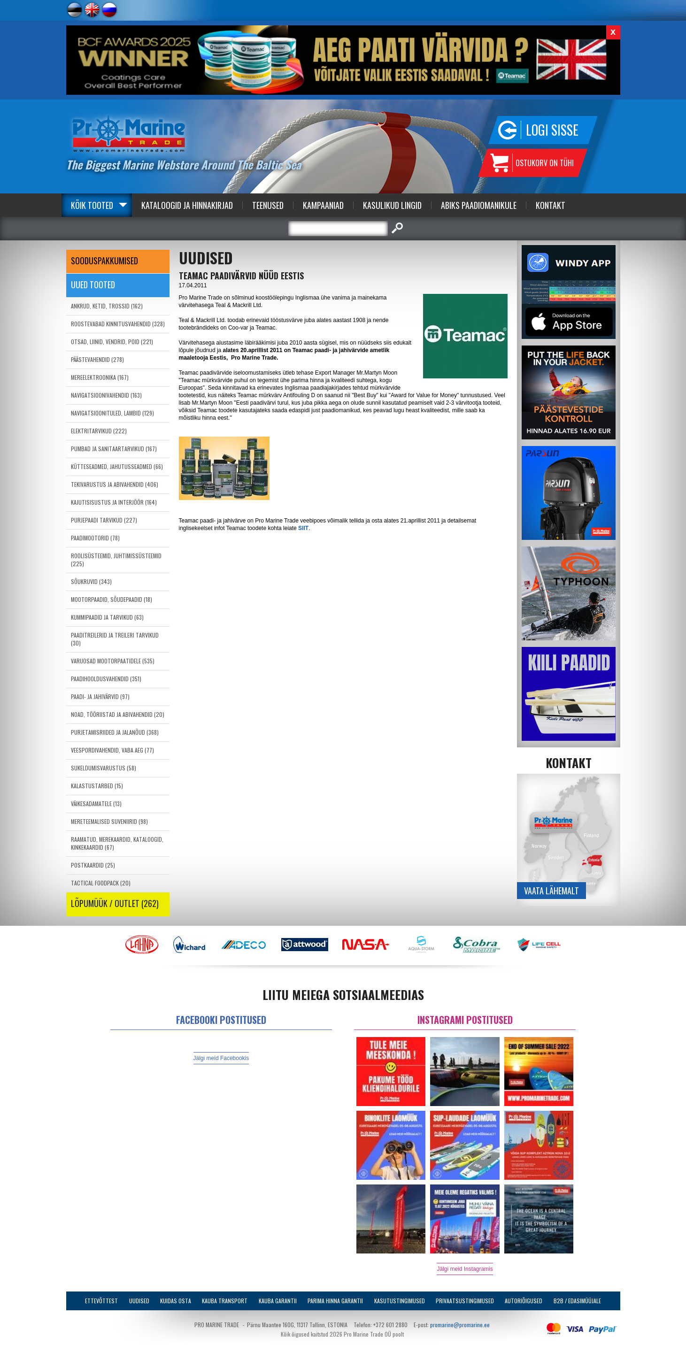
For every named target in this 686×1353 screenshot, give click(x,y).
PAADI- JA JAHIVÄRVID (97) (100, 696)
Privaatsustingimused (465, 1301)
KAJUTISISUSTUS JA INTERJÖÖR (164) (114, 502)
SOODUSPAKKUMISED (104, 260)
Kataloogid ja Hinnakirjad (187, 205)
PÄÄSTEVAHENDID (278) (97, 359)
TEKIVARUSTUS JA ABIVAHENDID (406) (114, 484)
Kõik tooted (92, 205)
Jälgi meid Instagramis (465, 1269)
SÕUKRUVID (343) (91, 581)
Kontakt (550, 205)
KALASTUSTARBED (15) (97, 786)
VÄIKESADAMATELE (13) (96, 803)
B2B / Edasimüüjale (577, 1301)
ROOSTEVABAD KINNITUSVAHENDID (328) (118, 324)
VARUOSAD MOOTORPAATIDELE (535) (112, 661)
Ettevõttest (101, 1301)
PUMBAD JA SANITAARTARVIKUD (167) (114, 449)
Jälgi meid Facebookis (221, 1058)
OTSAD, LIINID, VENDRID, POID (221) (112, 342)
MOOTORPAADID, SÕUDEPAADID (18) (111, 599)
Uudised (139, 1301)
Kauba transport (224, 1301)
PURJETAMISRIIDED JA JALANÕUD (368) (115, 732)
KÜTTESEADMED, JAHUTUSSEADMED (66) (117, 466)
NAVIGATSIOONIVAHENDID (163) (106, 395)
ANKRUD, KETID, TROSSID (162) (107, 306)
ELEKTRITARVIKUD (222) (99, 431)
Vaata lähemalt (551, 890)
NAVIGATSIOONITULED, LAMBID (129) (112, 413)
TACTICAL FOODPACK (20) (101, 883)
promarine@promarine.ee (460, 1325)
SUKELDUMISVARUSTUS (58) (103, 768)
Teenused (268, 205)
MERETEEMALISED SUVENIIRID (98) (109, 821)
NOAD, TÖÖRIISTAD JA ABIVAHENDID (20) (117, 714)
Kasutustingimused (399, 1301)
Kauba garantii (278, 1301)
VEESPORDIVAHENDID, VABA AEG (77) (112, 750)
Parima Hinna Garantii (335, 1301)
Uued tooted (93, 284)
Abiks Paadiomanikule (478, 205)
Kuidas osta (175, 1301)
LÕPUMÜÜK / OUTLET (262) (115, 903)
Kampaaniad (323, 205)
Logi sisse (552, 129)
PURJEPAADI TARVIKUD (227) (104, 520)
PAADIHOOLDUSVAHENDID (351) (106, 679)
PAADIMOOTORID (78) (95, 538)
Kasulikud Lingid (392, 205)
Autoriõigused (523, 1301)
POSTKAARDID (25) (93, 865)
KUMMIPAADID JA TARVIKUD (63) (107, 617)
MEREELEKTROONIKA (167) (100, 377)
